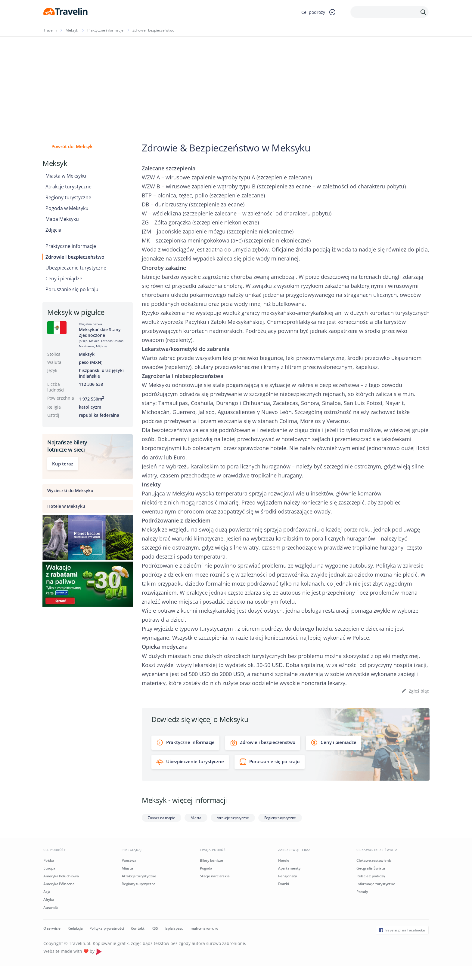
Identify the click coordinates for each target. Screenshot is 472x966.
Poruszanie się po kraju (71, 289)
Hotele (283, 860)
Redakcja (74, 928)
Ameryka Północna (59, 883)
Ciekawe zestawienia (374, 860)
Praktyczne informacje (105, 30)
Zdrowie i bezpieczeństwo (74, 257)
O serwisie (52, 928)
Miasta (196, 817)
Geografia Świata (370, 868)
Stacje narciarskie (214, 876)
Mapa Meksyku (62, 219)
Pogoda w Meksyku (66, 208)
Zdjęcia (53, 230)
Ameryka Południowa (61, 876)
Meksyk (72, 30)
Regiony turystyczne (68, 197)
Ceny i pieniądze (63, 278)
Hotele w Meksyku (66, 506)
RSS (154, 928)
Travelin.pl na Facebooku (402, 930)
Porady (362, 891)
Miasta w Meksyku (65, 175)
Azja (46, 891)
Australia (50, 907)
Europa (49, 868)
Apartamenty (289, 868)
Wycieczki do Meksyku (70, 490)
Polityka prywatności (106, 928)
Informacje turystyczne (375, 883)
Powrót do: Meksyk (72, 146)
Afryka (48, 899)
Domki (283, 883)
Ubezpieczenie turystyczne (75, 267)
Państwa (129, 860)
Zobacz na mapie (161, 817)
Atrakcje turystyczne (68, 186)
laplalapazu (174, 928)
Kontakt (137, 928)
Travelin (49, 30)
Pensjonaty (287, 876)
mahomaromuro (204, 928)
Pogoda (206, 868)
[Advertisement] (236, 82)
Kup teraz (62, 464)
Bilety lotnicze (211, 860)
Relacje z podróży (370, 876)
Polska (48, 860)
